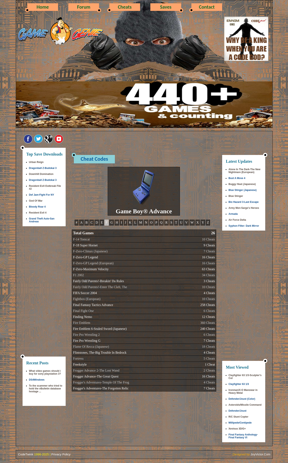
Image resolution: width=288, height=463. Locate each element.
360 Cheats (207, 322)
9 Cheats (209, 245)
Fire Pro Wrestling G (87, 340)
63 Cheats (208, 269)
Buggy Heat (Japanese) (242, 184)
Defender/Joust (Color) (242, 398)
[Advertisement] (44, 291)
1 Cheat (210, 364)
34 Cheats (208, 275)
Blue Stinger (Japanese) (243, 190)
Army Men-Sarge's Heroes (244, 208)
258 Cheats (207, 305)
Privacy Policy (60, 454)
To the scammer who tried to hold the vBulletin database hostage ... (45, 388)
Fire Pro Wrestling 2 (86, 334)
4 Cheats (209, 293)
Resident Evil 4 (37, 212)
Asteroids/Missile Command (245, 404)
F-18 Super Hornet (85, 245)
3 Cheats (209, 281)
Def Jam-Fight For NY (41, 194)
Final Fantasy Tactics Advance (93, 305)
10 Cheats (208, 239)
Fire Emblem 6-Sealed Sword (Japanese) (100, 328)
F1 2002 (78, 275)
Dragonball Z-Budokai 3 (43, 168)
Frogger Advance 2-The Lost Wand (96, 370)
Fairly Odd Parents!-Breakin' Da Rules (98, 281)
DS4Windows (37, 379)
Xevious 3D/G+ (237, 428)
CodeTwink (25, 454)
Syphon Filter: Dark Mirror (244, 225)
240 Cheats (207, 328)
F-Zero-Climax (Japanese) (90, 251)
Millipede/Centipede (240, 422)
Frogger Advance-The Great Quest (96, 376)
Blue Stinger (236, 196)
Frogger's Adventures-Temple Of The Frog (101, 382)
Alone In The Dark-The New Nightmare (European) (244, 171)
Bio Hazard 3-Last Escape (244, 202)
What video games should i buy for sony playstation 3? (45, 372)
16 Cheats (208, 257)
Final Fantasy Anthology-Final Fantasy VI (243, 436)
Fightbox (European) (87, 299)
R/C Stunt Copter (238, 416)
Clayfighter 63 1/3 (239, 384)
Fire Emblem (81, 322)
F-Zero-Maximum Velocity (91, 269)
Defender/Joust (237, 410)
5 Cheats (209, 358)
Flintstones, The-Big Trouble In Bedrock (100, 352)
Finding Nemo (82, 317)
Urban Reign (36, 162)
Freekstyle (80, 364)
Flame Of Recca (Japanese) (91, 346)
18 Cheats (208, 346)
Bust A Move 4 (237, 178)
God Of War (35, 200)
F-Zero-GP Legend (85, 257)
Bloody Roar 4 (37, 206)
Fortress (78, 358)
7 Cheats (209, 251)
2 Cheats (209, 370)
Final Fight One (83, 311)
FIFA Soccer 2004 (85, 293)
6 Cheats (209, 311)
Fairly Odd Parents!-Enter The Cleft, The (100, 287)
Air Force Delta (237, 219)
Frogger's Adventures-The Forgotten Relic (101, 388)
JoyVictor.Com (260, 454)
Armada (233, 213)
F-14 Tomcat (81, 239)
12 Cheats (208, 317)
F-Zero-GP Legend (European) (93, 263)
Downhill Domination (41, 174)
